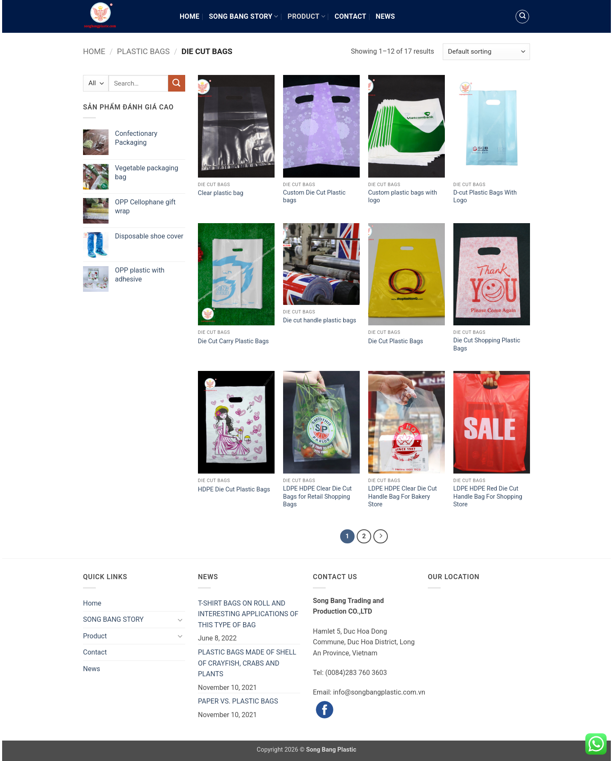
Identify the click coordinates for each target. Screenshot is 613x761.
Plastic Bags (143, 51)
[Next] (380, 536)
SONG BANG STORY (243, 16)
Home (190, 16)
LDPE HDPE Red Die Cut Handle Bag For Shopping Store (487, 496)
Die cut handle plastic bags (320, 320)
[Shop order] (486, 51)
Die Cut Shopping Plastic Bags (486, 344)
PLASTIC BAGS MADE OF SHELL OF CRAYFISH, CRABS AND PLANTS (247, 663)
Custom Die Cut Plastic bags (314, 196)
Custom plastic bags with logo (402, 196)
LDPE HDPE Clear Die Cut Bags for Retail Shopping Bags (317, 496)
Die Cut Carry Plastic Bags (233, 341)
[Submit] (176, 83)
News (385, 16)
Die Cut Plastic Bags (395, 341)
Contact (351, 16)
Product (306, 16)
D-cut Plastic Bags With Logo (485, 196)
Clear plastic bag (220, 193)
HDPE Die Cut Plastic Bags (234, 489)
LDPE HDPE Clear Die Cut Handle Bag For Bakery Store (402, 496)
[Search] (522, 16)
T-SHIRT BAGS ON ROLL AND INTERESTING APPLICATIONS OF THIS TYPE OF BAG (248, 614)
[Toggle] (180, 620)
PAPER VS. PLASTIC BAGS (238, 701)
